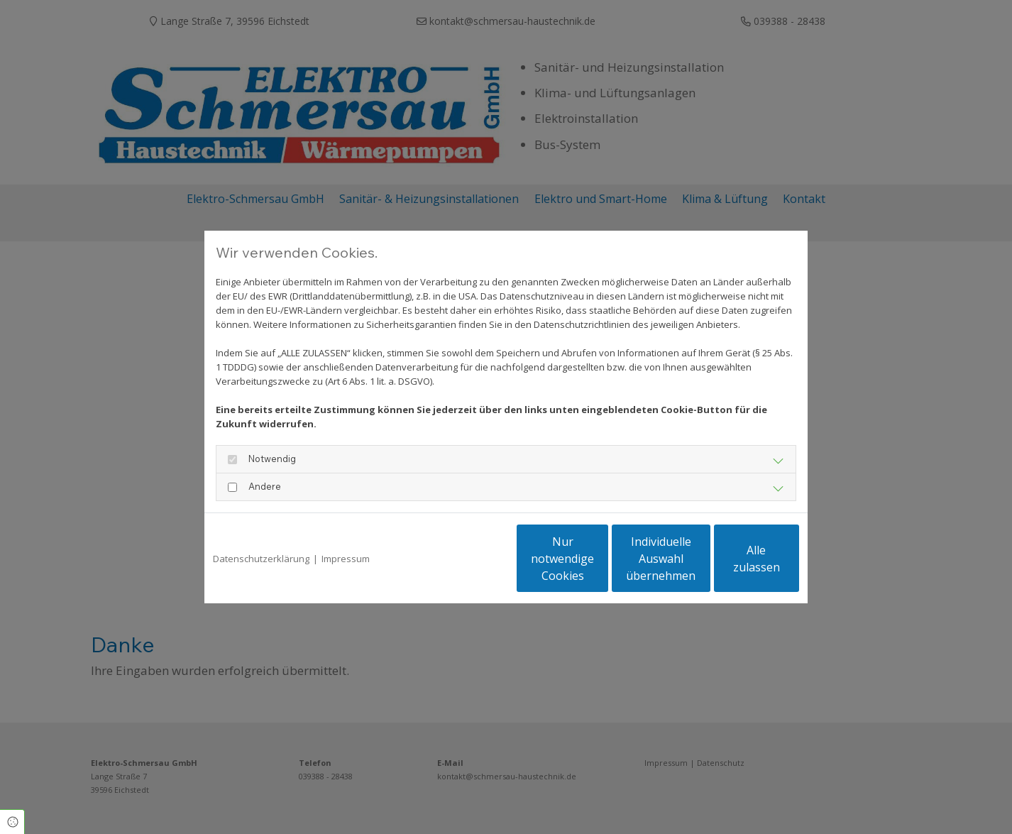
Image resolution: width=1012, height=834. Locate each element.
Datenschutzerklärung (261, 558)
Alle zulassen (733, 558)
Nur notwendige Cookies (463, 558)
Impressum (345, 558)
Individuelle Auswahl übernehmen (599, 558)
